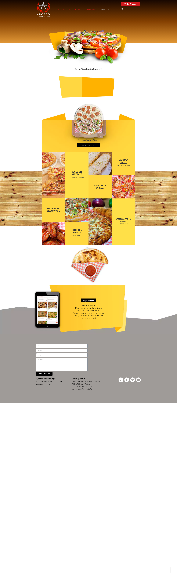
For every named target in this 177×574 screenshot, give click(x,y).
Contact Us (104, 9)
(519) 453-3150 (43, 384)
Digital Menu (91, 9)
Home (56, 9)
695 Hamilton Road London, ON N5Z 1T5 (52, 381)
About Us (66, 9)
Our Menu (78, 9)
